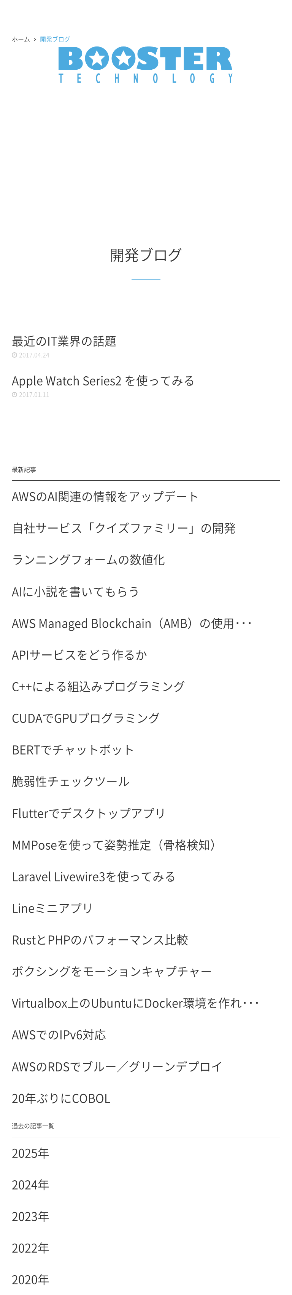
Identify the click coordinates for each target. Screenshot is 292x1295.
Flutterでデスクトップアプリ (89, 813)
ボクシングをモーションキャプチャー (112, 971)
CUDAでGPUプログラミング (86, 717)
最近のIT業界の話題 (64, 340)
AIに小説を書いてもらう (76, 591)
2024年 (30, 1184)
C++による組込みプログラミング (98, 686)
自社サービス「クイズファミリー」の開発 (124, 527)
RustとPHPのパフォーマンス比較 (100, 939)
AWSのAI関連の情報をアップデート (105, 496)
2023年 (30, 1216)
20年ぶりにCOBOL (61, 1097)
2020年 (30, 1279)
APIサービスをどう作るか (79, 654)
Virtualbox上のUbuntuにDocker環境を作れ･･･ (136, 1002)
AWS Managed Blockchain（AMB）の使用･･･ (132, 623)
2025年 (30, 1152)
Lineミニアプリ (53, 907)
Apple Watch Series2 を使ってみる (103, 380)
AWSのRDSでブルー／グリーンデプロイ (117, 1066)
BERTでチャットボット (73, 749)
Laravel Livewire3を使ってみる (94, 876)
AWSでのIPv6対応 (59, 1034)
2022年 (30, 1247)
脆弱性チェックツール (71, 781)
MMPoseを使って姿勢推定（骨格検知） (117, 844)
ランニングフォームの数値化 (88, 559)
